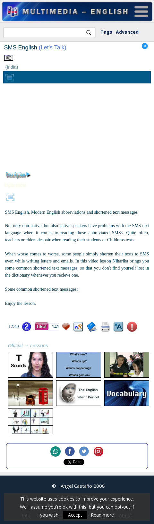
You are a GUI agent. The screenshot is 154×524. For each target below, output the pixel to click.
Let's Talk (52, 47)
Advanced (127, 32)
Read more (102, 515)
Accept (75, 515)
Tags (106, 32)
